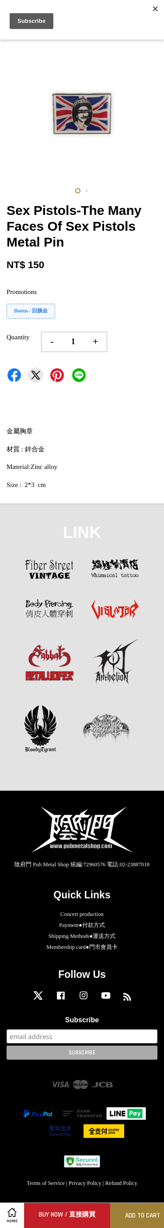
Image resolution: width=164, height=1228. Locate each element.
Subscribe (82, 1020)
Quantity (18, 337)
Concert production (82, 914)
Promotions (22, 291)
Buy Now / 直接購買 (67, 1214)
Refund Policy (121, 1183)
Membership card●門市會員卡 (81, 947)
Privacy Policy (85, 1183)
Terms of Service (46, 1183)
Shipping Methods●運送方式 (82, 936)
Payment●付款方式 (82, 925)
